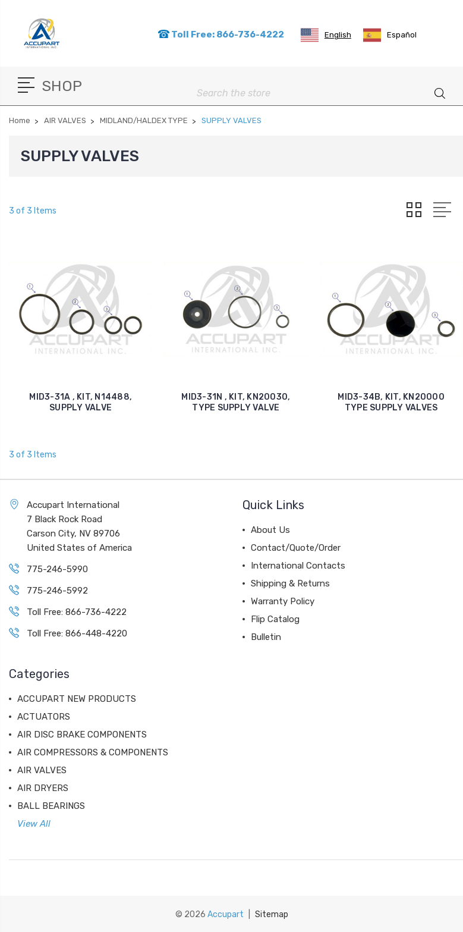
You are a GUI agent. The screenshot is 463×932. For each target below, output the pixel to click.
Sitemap (271, 914)
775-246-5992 (57, 590)
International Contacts (298, 565)
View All (34, 823)
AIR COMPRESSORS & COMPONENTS (92, 752)
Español (390, 35)
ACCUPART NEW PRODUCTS (76, 698)
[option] (390, 35)
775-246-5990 (57, 569)
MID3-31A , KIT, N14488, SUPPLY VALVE (80, 402)
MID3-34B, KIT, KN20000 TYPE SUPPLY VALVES (391, 402)
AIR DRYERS (42, 788)
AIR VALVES (42, 770)
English (326, 35)
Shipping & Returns (290, 583)
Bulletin (266, 637)
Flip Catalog (275, 619)
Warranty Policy (282, 601)
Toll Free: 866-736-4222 (221, 34)
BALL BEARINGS (51, 806)
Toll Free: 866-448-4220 (77, 633)
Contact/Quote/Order (296, 547)
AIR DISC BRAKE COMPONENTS (82, 734)
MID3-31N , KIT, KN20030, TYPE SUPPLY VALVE (235, 402)
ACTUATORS (43, 716)
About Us (270, 530)
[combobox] (326, 35)
